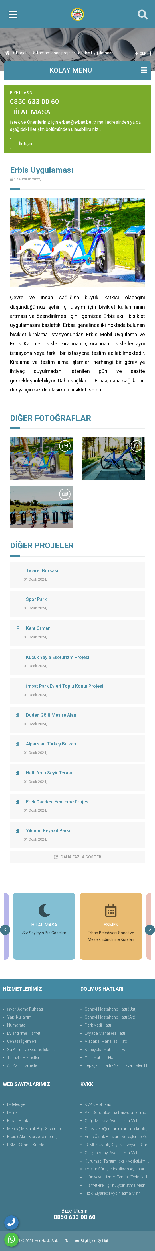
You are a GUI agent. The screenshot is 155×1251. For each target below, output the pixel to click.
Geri (141, 53)
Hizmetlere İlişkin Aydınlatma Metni (115, 1185)
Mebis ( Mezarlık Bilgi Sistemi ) (34, 1128)
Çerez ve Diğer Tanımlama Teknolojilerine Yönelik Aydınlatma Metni (118, 1128)
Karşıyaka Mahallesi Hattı (107, 1049)
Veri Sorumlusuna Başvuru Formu (115, 1112)
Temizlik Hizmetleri (23, 1057)
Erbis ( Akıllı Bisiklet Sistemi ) (32, 1136)
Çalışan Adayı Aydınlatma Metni (112, 1153)
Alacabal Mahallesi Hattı (106, 1041)
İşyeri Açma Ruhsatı (25, 1009)
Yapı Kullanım (19, 1017)
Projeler (23, 53)
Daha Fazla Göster (77, 857)
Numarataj (16, 1025)
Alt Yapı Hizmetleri (23, 1065)
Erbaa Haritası (20, 1120)
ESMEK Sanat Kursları (27, 1145)
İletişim (26, 143)
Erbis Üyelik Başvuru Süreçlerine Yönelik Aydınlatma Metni (118, 1136)
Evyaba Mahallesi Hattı (105, 1033)
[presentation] (5, 930)
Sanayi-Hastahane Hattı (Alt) (110, 1017)
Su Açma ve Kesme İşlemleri (32, 1049)
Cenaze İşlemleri (21, 1041)
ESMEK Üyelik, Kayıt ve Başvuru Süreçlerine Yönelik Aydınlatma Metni (118, 1145)
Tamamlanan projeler (55, 53)
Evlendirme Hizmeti (24, 1033)
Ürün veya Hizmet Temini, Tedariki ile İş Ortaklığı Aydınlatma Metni (118, 1177)
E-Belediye (16, 1104)
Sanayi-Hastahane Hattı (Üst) (111, 1009)
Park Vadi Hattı (98, 1025)
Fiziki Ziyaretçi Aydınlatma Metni (113, 1193)
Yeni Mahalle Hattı (100, 1057)
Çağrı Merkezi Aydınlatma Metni (112, 1120)
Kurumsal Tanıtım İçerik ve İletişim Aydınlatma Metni (118, 1161)
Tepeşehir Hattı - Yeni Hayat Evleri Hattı (118, 1065)
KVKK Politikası (98, 1104)
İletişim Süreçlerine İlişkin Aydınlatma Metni (118, 1169)
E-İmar (13, 1112)
